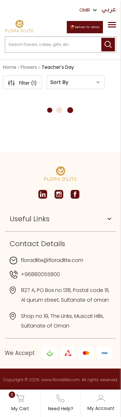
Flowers (29, 67)
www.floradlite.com (60, 380)
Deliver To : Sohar (85, 27)
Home (9, 67)
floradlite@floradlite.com (52, 260)
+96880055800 (40, 274)
